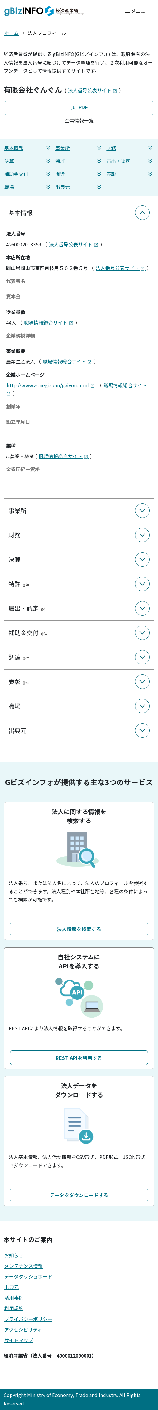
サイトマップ (18, 1340)
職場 (28, 187)
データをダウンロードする (79, 1195)
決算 (28, 161)
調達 (79, 174)
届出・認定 (130, 161)
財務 (130, 148)
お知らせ (13, 1255)
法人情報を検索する (79, 929)
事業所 (79, 148)
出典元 (79, 187)
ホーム (11, 32)
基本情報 (28, 148)
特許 (79, 161)
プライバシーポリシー (28, 1319)
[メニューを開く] (137, 11)
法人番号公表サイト (93, 90)
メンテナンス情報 (23, 1265)
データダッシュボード (28, 1276)
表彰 (130, 174)
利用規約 (13, 1308)
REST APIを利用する (79, 1057)
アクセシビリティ (23, 1329)
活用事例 (13, 1297)
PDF (79, 107)
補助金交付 (28, 174)
